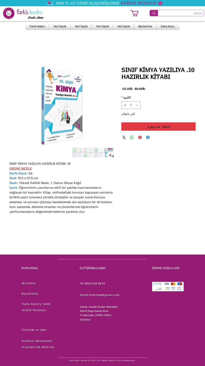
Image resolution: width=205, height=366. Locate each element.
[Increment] (124, 105)
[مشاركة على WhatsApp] (132, 137)
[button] (138, 13)
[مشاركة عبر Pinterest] (139, 137)
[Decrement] (137, 105)
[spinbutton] (131, 105)
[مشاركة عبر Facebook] (147, 137)
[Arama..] (184, 13)
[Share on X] (124, 137)
